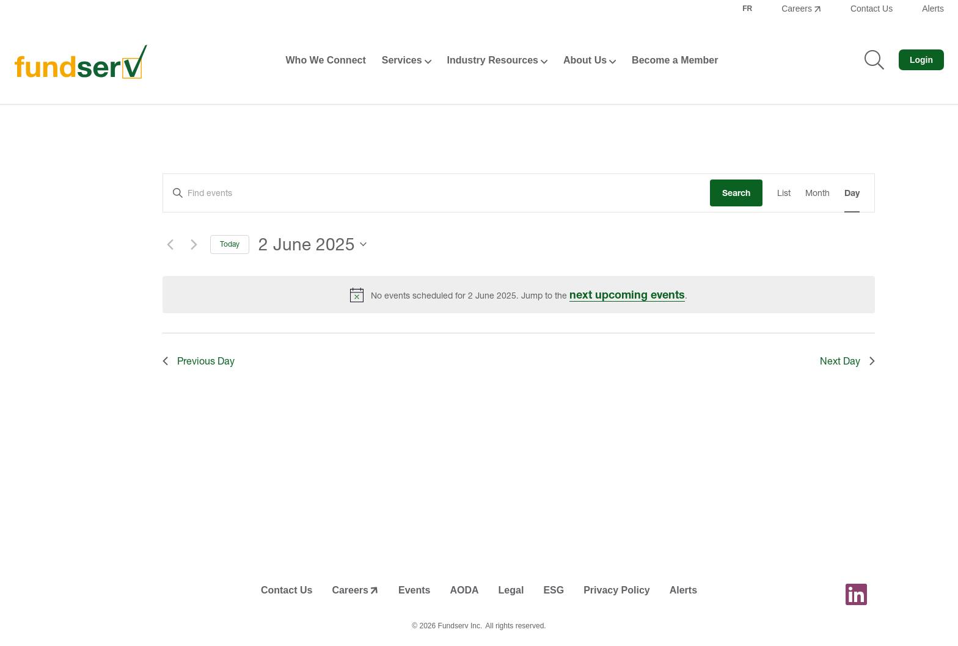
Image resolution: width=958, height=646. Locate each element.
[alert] (519, 294)
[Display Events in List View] (784, 193)
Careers (796, 8)
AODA (464, 590)
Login (921, 60)
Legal (511, 590)
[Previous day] (170, 244)
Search (736, 192)
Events (414, 590)
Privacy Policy (616, 590)
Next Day (847, 360)
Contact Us (871, 8)
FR (747, 8)
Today (230, 244)
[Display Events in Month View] (817, 193)
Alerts (933, 8)
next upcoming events (627, 294)
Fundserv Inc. (460, 626)
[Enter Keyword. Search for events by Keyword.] (436, 193)
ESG (553, 590)
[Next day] (193, 244)
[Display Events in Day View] (852, 193)
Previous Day (199, 360)
